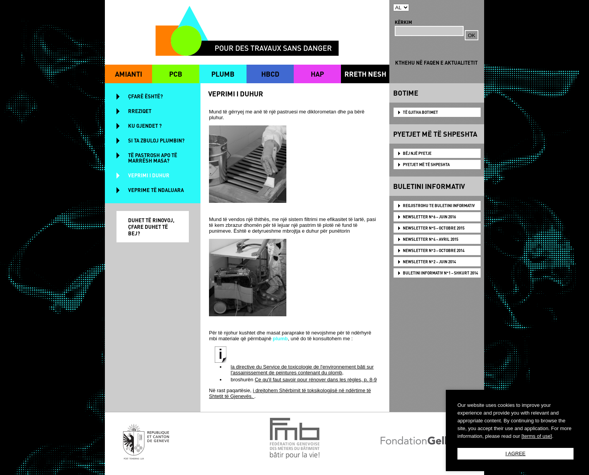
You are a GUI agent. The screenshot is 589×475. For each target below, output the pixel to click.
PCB (175, 73)
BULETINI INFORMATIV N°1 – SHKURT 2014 (440, 273)
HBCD (270, 73)
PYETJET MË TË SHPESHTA (426, 164)
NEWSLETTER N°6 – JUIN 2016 (429, 216)
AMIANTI (128, 73)
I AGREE (515, 453)
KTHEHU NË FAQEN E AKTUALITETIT (436, 62)
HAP (317, 73)
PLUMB (223, 73)
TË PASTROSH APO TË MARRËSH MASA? (152, 158)
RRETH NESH (365, 73)
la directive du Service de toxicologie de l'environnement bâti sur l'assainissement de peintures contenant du (302, 370)
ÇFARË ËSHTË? (145, 96)
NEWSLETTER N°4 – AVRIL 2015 (430, 239)
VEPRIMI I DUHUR (149, 175)
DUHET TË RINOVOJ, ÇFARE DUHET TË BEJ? (151, 227)
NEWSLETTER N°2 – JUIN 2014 (429, 261)
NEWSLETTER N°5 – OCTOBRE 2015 (433, 228)
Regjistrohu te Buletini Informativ (439, 205)
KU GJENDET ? (145, 125)
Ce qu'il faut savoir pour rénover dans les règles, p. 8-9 (316, 379)
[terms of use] (536, 436)
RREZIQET (139, 111)
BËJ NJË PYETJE (417, 153)
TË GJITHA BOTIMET (420, 112)
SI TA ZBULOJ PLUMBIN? (156, 140)
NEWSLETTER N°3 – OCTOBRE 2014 (433, 250)
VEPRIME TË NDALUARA (156, 190)
